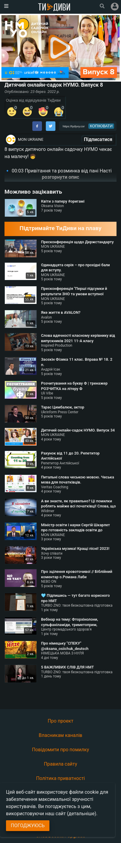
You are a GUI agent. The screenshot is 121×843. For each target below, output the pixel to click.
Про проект (60, 721)
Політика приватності (60, 778)
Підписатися (98, 139)
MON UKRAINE (30, 139)
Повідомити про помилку (60, 749)
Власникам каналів (60, 735)
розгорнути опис (60, 177)
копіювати (101, 126)
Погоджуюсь (28, 825)
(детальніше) (81, 813)
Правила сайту (60, 764)
